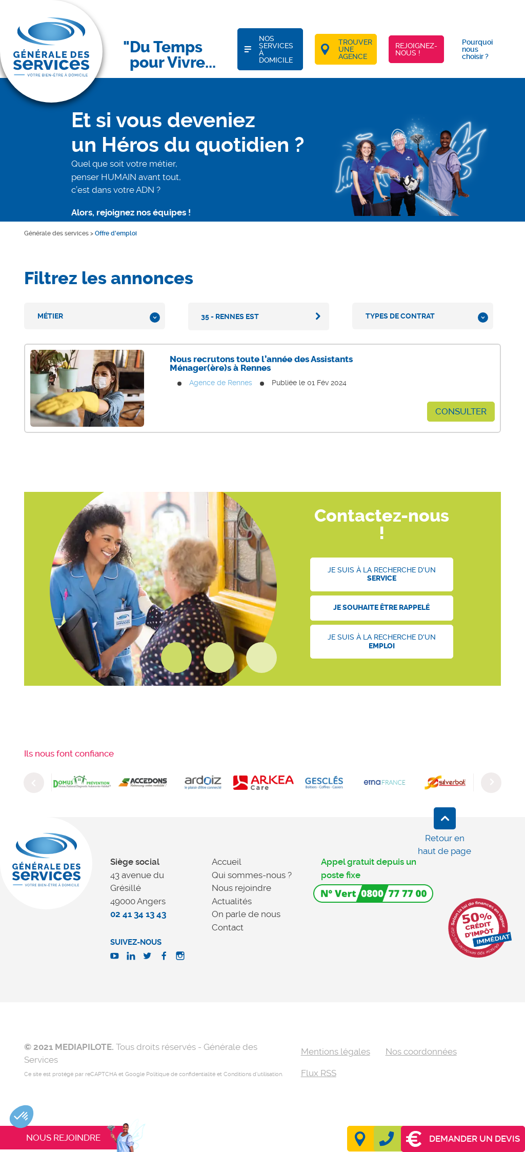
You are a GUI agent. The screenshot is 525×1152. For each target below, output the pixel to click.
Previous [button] (34, 782)
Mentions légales (335, 1051)
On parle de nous (246, 914)
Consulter (461, 411)
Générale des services (56, 233)
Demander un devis (463, 1139)
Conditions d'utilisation (253, 1074)
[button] (21, 1116)
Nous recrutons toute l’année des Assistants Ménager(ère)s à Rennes (261, 363)
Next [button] (491, 782)
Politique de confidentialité (180, 1074)
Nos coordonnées (421, 1051)
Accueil (226, 862)
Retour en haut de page (444, 845)
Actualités (232, 901)
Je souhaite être (381, 607)
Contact (228, 927)
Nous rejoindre (241, 888)
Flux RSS (318, 1073)
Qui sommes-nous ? (252, 875)
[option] (82, 782)
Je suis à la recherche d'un (382, 574)
